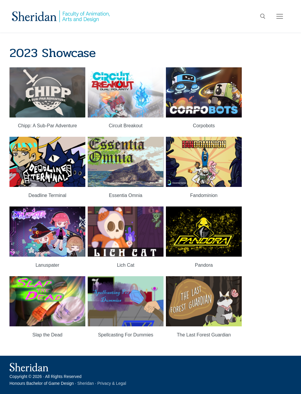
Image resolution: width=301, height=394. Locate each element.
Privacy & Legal (111, 383)
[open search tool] (262, 16)
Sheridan (85, 383)
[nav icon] (279, 16)
